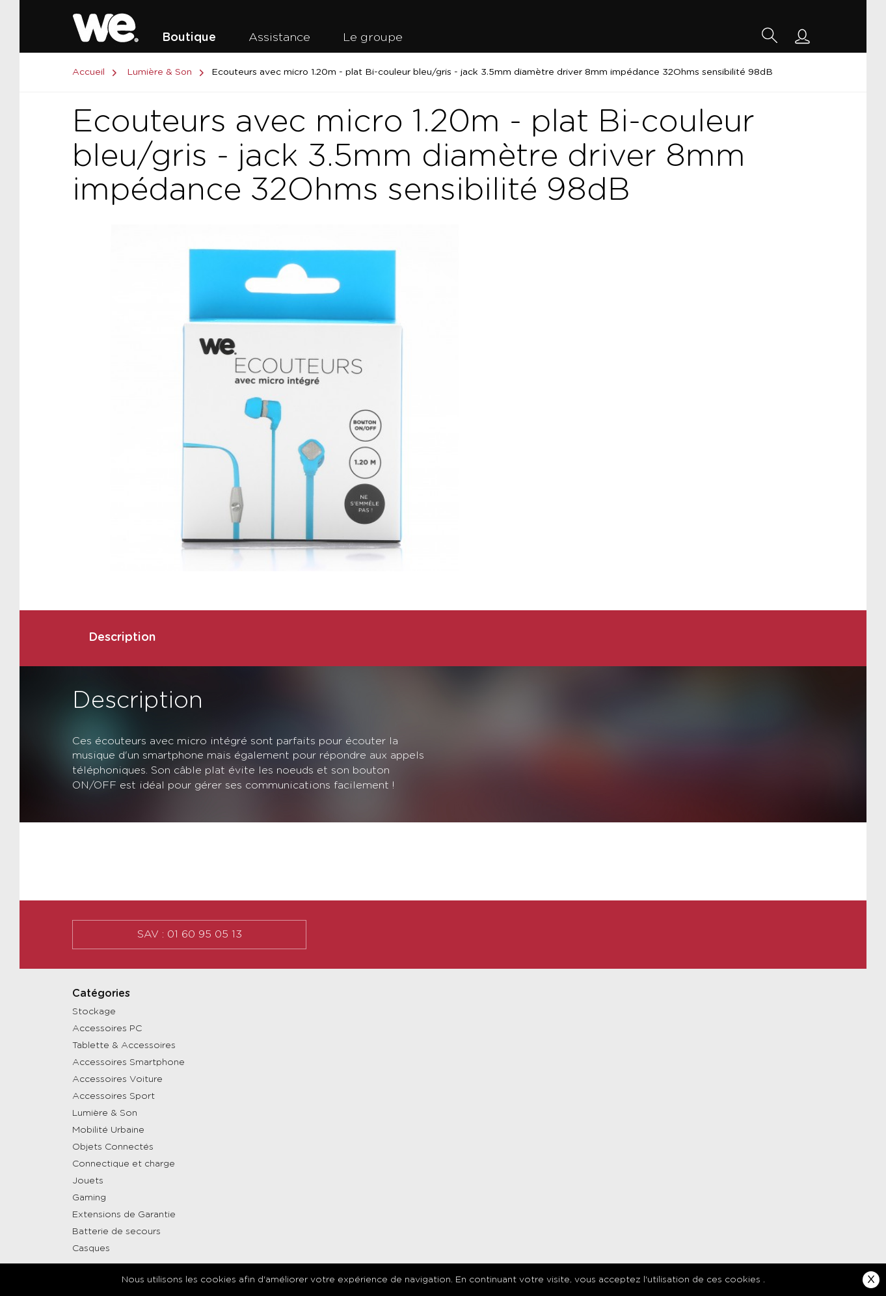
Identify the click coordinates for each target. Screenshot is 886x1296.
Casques (91, 1248)
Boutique (189, 38)
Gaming (89, 1197)
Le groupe (373, 38)
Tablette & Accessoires (124, 1045)
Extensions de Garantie (124, 1214)
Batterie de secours (116, 1231)
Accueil (96, 72)
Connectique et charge (123, 1163)
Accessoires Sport (113, 1096)
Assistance (279, 38)
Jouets (87, 1180)
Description (121, 637)
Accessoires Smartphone (128, 1062)
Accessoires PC (107, 1028)
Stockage (94, 1011)
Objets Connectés (113, 1147)
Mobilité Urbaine (108, 1130)
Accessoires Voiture (117, 1079)
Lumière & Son (104, 1113)
